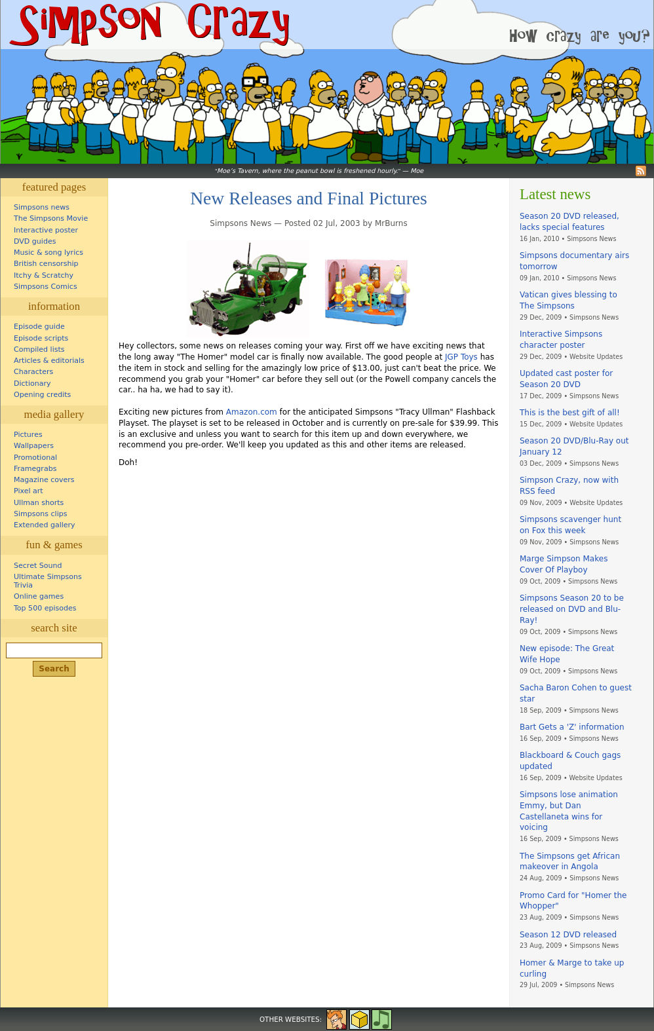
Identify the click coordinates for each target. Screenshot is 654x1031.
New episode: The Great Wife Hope (567, 654)
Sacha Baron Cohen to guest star (576, 693)
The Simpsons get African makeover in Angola (570, 862)
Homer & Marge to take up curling (572, 968)
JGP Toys (461, 357)
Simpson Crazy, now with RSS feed (569, 486)
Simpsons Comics (45, 286)
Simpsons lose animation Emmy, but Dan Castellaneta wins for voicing (569, 811)
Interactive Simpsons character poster (561, 339)
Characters (33, 371)
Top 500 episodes (45, 608)
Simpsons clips (40, 514)
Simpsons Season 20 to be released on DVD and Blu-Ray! (572, 609)
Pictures (28, 434)
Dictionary (32, 383)
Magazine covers (44, 480)
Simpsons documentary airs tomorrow (574, 261)
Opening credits (42, 394)
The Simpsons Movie (51, 218)
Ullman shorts (39, 502)
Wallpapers (34, 445)
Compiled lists (39, 349)
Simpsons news (41, 207)
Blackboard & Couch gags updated (570, 761)
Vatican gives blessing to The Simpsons (568, 300)
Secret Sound (38, 565)
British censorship (46, 263)
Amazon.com (251, 412)
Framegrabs (35, 468)
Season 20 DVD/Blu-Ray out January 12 (574, 446)
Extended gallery (44, 525)
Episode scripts (41, 338)
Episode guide (39, 326)
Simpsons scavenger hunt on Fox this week (570, 525)
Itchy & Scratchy (43, 275)
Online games (39, 596)
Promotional (35, 457)
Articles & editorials (49, 360)
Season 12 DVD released (568, 934)
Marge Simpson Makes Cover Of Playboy (563, 564)
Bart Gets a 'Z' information (572, 727)
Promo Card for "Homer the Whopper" (573, 901)
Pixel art (28, 491)
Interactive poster (46, 230)
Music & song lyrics (48, 252)
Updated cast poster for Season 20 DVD (566, 379)
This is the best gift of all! (570, 412)
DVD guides (35, 241)
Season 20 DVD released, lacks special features (569, 222)
